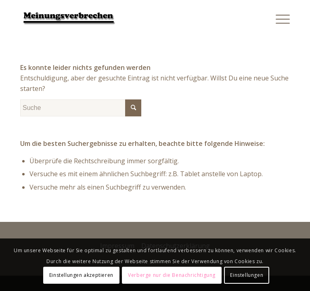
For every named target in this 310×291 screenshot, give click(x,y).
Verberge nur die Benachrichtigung (172, 275)
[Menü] (279, 18)
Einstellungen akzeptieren (81, 275)
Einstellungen (246, 275)
